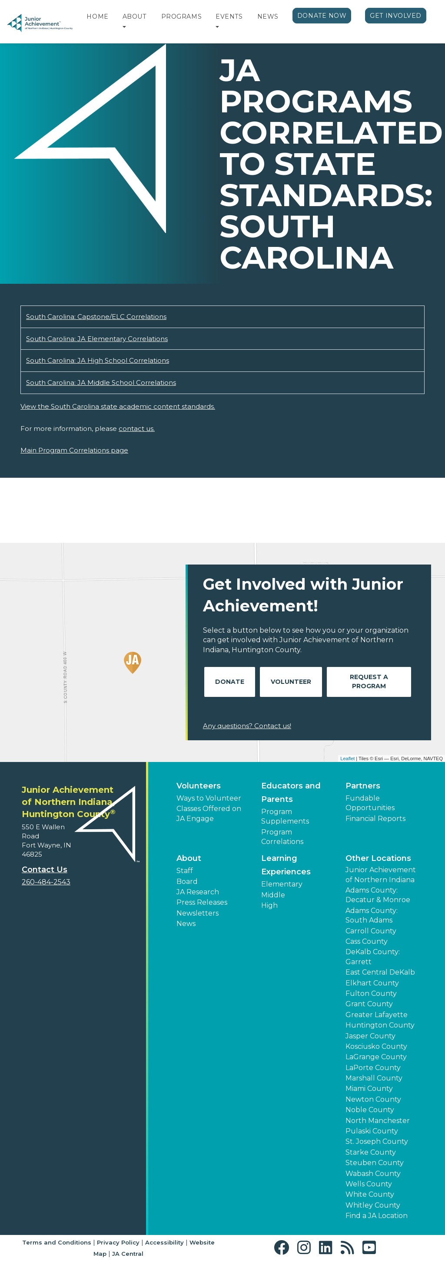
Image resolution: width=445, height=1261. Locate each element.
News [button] (186, 923)
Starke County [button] (370, 1152)
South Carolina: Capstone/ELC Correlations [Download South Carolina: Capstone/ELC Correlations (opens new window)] (96, 316)
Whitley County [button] (372, 1205)
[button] (124, 27)
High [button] (269, 905)
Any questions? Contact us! (247, 726)
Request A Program (369, 681)
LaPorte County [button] (373, 1068)
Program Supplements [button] (285, 816)
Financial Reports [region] (375, 818)
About (134, 16)
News (268, 16)
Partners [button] (362, 786)
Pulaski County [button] (371, 1131)
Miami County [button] (369, 1088)
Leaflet (347, 758)
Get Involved (396, 16)
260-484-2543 (46, 882)
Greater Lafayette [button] (376, 1015)
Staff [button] (184, 871)
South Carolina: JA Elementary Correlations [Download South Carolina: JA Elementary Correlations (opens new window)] (97, 339)
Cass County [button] (366, 941)
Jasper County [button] (370, 1036)
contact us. (137, 428)
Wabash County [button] (373, 1173)
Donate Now (322, 16)
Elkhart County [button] (372, 983)
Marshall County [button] (373, 1078)
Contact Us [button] (44, 869)
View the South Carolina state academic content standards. (117, 406)
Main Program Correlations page (74, 450)
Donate (229, 682)
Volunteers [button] (198, 786)
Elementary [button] (281, 884)
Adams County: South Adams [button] (371, 915)
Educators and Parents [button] (291, 792)
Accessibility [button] (164, 1242)
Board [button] (187, 881)
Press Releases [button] (201, 902)
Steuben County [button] (374, 1163)
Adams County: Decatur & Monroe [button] (377, 895)
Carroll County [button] (370, 931)
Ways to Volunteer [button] (208, 798)
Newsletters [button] (197, 913)
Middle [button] (273, 895)
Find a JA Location (376, 1216)
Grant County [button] (369, 1004)
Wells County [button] (368, 1184)
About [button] (188, 858)
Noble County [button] (369, 1110)
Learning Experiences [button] (286, 865)
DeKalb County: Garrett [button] (372, 956)
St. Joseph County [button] (376, 1141)
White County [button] (369, 1194)
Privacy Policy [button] (118, 1242)
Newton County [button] (373, 1099)
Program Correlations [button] (282, 837)
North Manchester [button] (377, 1121)
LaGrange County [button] (376, 1057)
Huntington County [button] (380, 1025)
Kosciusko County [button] (376, 1046)
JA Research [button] (197, 892)
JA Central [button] (127, 1253)
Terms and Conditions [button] (56, 1242)
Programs (181, 16)
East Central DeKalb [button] (380, 972)
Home (97, 16)
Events (229, 16)
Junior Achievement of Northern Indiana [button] (380, 874)
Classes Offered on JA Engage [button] (208, 813)
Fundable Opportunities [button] (370, 803)
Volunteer (291, 682)
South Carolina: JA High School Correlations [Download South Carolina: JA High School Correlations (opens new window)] (97, 360)
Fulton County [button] (371, 993)
